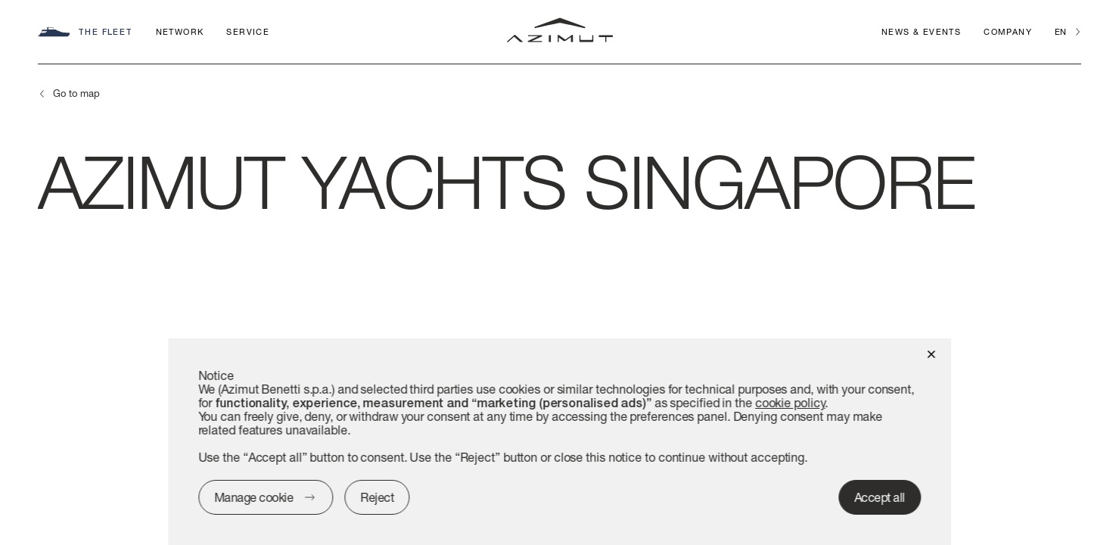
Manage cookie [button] (254, 497)
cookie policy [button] (790, 402)
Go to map (76, 93)
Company (1008, 31)
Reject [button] (376, 497)
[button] (931, 353)
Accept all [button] (879, 497)
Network (180, 31)
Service (247, 31)
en (1060, 31)
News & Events (921, 31)
